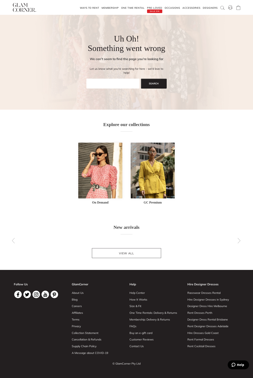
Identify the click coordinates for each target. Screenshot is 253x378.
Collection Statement (85, 333)
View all (126, 253)
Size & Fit (135, 306)
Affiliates (77, 313)
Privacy (76, 326)
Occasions (172, 7)
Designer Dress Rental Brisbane (207, 319)
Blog (74, 299)
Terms (75, 319)
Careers (77, 306)
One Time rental (133, 7)
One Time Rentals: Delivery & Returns (153, 313)
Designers (210, 7)
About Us (78, 293)
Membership (110, 7)
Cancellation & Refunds (86, 339)
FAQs (132, 326)
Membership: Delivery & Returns (149, 319)
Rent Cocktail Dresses (201, 346)
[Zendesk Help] (238, 364)
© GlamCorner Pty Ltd (126, 363)
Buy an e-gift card (140, 333)
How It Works (138, 299)
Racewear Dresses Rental (204, 293)
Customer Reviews (141, 339)
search (154, 83)
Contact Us (136, 346)
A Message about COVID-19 (90, 353)
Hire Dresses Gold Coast (203, 333)
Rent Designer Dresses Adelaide (207, 326)
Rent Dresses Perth (199, 313)
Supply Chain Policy (84, 346)
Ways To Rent (89, 7)
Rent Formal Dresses (200, 339)
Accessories (191, 7)
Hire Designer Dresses (203, 284)
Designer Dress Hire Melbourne (207, 306)
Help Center (137, 293)
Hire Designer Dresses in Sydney (208, 299)
